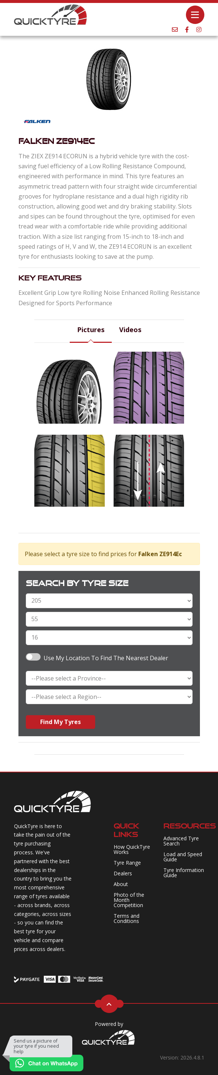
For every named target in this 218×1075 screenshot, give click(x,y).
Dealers (123, 873)
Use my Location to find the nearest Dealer (106, 658)
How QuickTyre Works (132, 849)
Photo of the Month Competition (129, 900)
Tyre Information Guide (183, 872)
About (121, 884)
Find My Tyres (60, 722)
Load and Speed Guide (182, 857)
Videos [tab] (130, 329)
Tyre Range (127, 862)
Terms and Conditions (126, 918)
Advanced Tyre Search (181, 841)
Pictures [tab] (90, 329)
